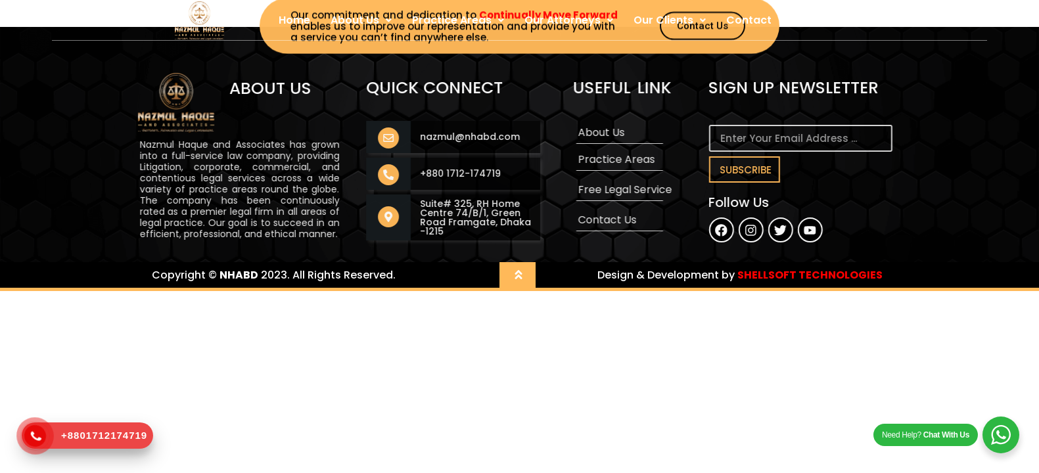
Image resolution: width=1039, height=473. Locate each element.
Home (294, 20)
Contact (749, 20)
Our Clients (670, 20)
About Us (361, 20)
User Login (820, 20)
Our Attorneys (568, 20)
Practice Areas (458, 20)
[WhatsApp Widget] (1000, 435)
